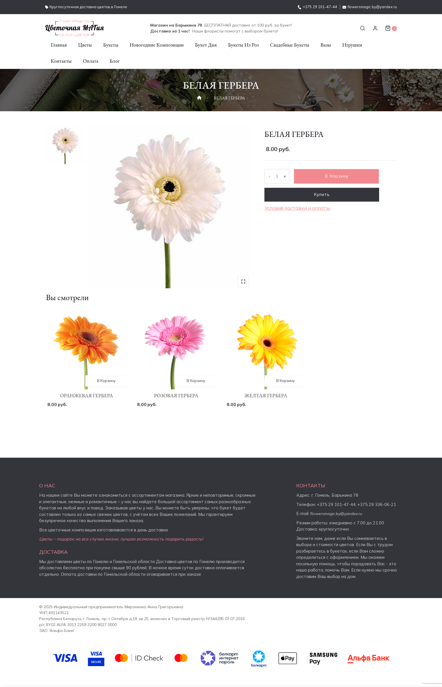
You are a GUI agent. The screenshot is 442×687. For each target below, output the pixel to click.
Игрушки (352, 45)
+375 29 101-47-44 (317, 7)
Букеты (110, 45)
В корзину (338, 176)
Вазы (326, 45)
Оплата (90, 61)
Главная (59, 45)
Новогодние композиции (157, 45)
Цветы (85, 45)
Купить (323, 194)
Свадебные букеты (289, 45)
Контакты (61, 61)
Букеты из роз (243, 45)
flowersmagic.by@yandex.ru (369, 7)
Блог (115, 61)
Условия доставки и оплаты (297, 208)
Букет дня (206, 45)
